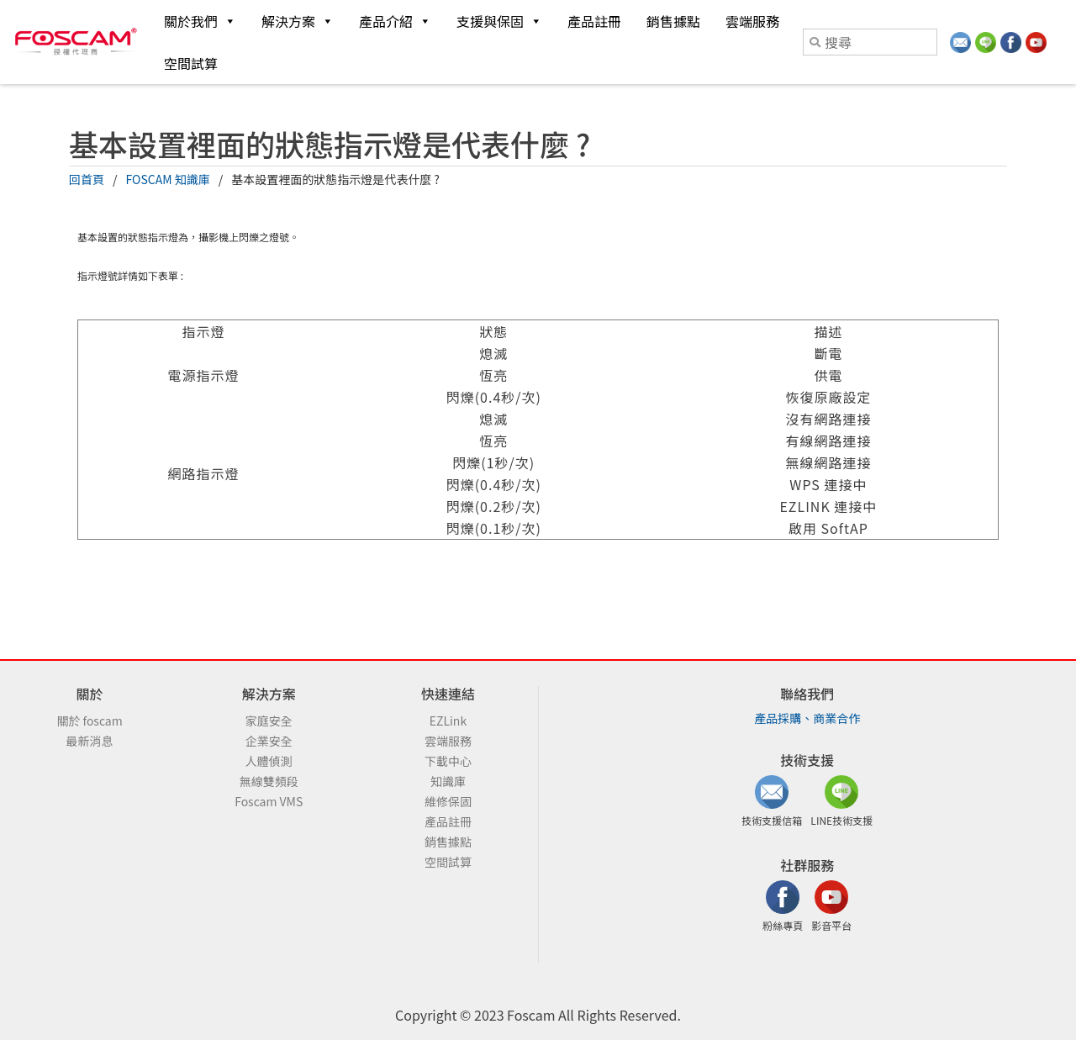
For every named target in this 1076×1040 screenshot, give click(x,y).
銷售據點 (673, 21)
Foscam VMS (269, 801)
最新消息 (89, 740)
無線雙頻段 (269, 781)
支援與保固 (499, 21)
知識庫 (448, 781)
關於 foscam (89, 720)
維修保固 (448, 801)
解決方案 (297, 21)
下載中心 (448, 760)
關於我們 (200, 21)
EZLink (448, 720)
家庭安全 (269, 720)
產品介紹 (395, 21)
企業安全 (269, 740)
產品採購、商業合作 (807, 718)
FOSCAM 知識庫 (168, 179)
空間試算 (191, 63)
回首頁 (86, 179)
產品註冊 (594, 21)
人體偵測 (269, 760)
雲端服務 (752, 21)
